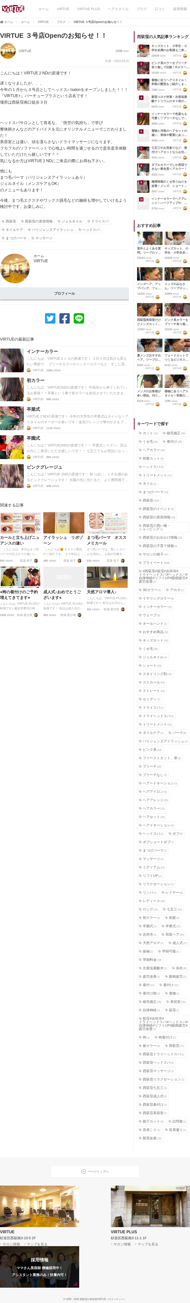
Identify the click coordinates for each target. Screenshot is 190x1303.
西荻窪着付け (153, 1104)
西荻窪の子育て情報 (158, 546)
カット (148, 433)
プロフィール (64, 293)
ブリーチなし (153, 775)
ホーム (43, 9)
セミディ (149, 699)
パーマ (177, 733)
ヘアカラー (152, 450)
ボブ (175, 834)
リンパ (148, 892)
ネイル (148, 484)
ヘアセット (152, 817)
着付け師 (149, 993)
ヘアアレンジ (153, 800)
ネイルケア (12, 230)
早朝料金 (150, 960)
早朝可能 (168, 951)
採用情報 (180, 9)
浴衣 (179, 968)
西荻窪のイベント (156, 509)
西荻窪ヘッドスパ (156, 1062)
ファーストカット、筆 (160, 758)
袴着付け (165, 1037)
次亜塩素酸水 (153, 968)
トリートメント (155, 475)
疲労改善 (149, 976)
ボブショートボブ (156, 842)
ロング (148, 909)
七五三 (172, 909)
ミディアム (152, 867)
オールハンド (153, 623)
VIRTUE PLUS (88, 9)
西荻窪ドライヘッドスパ (161, 1054)
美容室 (175, 1002)
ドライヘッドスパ (156, 716)
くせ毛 (148, 441)
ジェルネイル (70, 221)
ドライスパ (98, 221)
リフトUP (150, 876)
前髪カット (151, 458)
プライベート (154, 563)
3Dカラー (150, 590)
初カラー (149, 918)
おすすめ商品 (153, 632)
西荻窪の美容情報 (37, 221)
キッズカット (153, 640)
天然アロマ (151, 943)
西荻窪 (9, 221)
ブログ (142, 9)
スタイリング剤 (155, 674)
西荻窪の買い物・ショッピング (154, 527)
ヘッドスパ (89, 230)
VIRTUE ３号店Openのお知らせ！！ (97, 22)
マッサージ (42, 238)
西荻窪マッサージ (156, 1071)
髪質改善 (150, 1138)
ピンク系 (150, 749)
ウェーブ (149, 615)
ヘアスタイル (118, 9)
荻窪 (172, 1010)
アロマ (175, 590)
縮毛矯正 (174, 433)
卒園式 (148, 926)
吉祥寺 (148, 934)
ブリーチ (150, 766)
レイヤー (172, 892)
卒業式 (171, 926)
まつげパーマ (14, 238)
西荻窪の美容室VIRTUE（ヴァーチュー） (103, 1299)
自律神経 (149, 1010)
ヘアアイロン (153, 792)
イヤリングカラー (156, 598)
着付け (172, 441)
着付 (146, 985)
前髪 (172, 918)
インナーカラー (155, 607)
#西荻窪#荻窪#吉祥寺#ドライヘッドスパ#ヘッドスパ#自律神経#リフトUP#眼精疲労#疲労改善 (163, 576)
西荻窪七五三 (153, 1088)
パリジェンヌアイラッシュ (50, 230)
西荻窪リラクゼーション (161, 1079)
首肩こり (149, 1130)
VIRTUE (63, 9)
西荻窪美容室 (153, 1113)
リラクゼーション (156, 884)
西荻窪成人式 (153, 1096)
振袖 (146, 951)
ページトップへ (95, 1171)
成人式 (178, 943)
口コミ (160, 9)
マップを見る (37, 1244)
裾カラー (149, 1046)
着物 (172, 993)
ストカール (152, 682)
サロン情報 (11, 1244)
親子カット (151, 1121)
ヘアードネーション (158, 783)
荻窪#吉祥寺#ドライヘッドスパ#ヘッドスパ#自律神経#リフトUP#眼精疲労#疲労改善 (163, 1023)
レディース (152, 901)
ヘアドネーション (156, 825)
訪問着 (177, 1121)
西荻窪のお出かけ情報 (160, 537)
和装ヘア (173, 934)
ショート (150, 665)
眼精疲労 (175, 976)
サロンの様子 (153, 554)
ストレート (152, 691)
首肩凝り (175, 1130)
